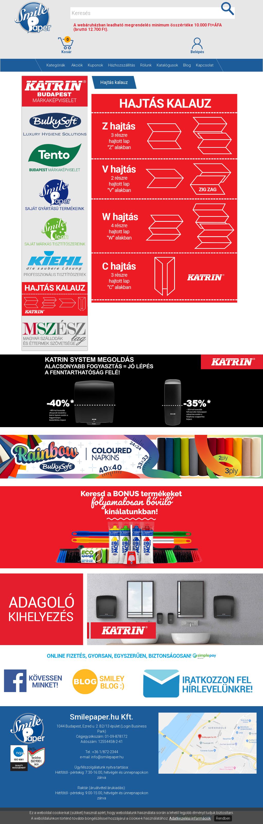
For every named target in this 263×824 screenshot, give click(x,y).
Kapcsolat (204, 65)
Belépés (197, 45)
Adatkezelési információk (190, 818)
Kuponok (95, 65)
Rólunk (146, 65)
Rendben (223, 818)
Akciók (77, 65)
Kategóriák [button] (55, 65)
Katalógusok (167, 65)
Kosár (65, 45)
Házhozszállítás (121, 65)
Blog (187, 65)
